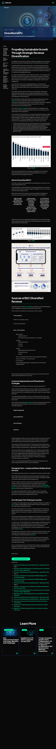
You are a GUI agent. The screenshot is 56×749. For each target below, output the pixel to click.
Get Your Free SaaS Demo (21, 559)
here (21, 528)
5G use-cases (22, 108)
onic (13, 504)
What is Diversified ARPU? (5, 59)
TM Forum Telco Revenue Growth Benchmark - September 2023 (31, 565)
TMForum (14, 100)
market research (28, 402)
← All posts (6, 7)
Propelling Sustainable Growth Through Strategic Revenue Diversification (6, 52)
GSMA (33, 168)
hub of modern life (28, 306)
